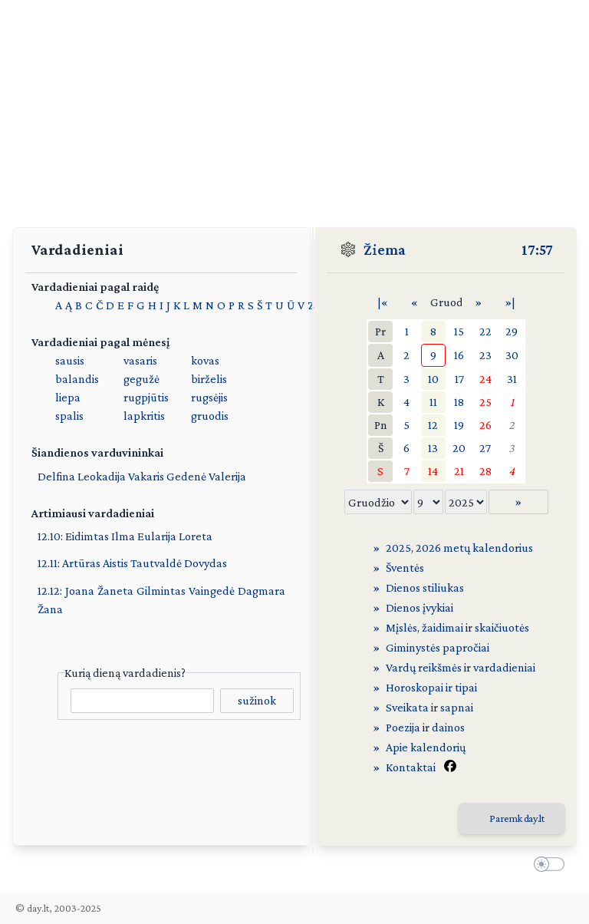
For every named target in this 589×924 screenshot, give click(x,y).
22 (485, 331)
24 (485, 378)
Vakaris (146, 476)
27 (485, 447)
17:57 (537, 249)
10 (433, 378)
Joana (79, 590)
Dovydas (205, 562)
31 (512, 378)
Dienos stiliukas (425, 587)
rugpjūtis (146, 397)
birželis (209, 378)
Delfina (56, 476)
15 (459, 331)
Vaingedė (212, 590)
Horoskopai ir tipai (431, 687)
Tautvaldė (156, 562)
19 (459, 424)
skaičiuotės (502, 627)
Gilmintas (161, 590)
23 (485, 354)
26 (485, 424)
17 (459, 378)
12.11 (48, 562)
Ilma (123, 536)
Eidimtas (87, 536)
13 (433, 447)
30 (511, 354)
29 (511, 331)
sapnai (456, 707)
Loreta (195, 536)
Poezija (403, 727)
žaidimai (442, 627)
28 (485, 470)
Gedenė (186, 476)
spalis (69, 415)
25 (485, 401)
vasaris (140, 360)
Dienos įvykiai (419, 607)
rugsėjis (209, 397)
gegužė (141, 378)
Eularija (156, 536)
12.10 (49, 536)
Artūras (81, 562)
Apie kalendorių (426, 747)
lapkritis (144, 415)
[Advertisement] (294, 107)
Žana (50, 608)
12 (433, 424)
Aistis (115, 562)
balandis (77, 378)
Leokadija (101, 476)
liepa (68, 397)
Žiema (385, 249)
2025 (398, 547)
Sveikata (407, 707)
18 (459, 401)
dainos (448, 727)
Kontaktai (411, 767)
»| (510, 302)
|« (382, 302)
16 (459, 354)
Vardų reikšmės (424, 667)
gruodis (210, 415)
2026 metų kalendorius (474, 547)
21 (459, 470)
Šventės (405, 567)
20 (459, 447)
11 (433, 401)
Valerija (227, 476)
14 (433, 470)
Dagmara (261, 590)
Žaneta (115, 590)
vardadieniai (504, 667)
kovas (205, 360)
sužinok (257, 700)
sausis (69, 360)
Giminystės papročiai (437, 647)
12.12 (49, 590)
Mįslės (401, 627)
